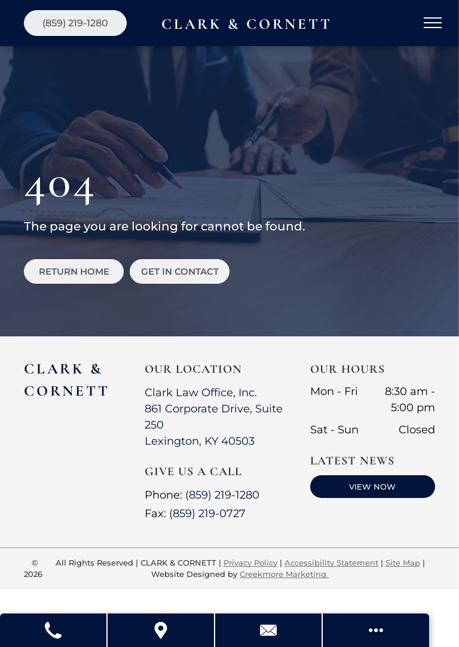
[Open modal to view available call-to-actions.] (376, 630)
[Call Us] (54, 630)
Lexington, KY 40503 (200, 441)
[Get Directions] (161, 630)
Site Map (402, 562)
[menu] (432, 22)
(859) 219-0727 (207, 513)
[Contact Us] (269, 630)
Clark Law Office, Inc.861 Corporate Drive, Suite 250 (214, 409)
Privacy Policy (250, 562)
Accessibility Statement (331, 562)
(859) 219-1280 (222, 495)
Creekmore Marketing (284, 574)
